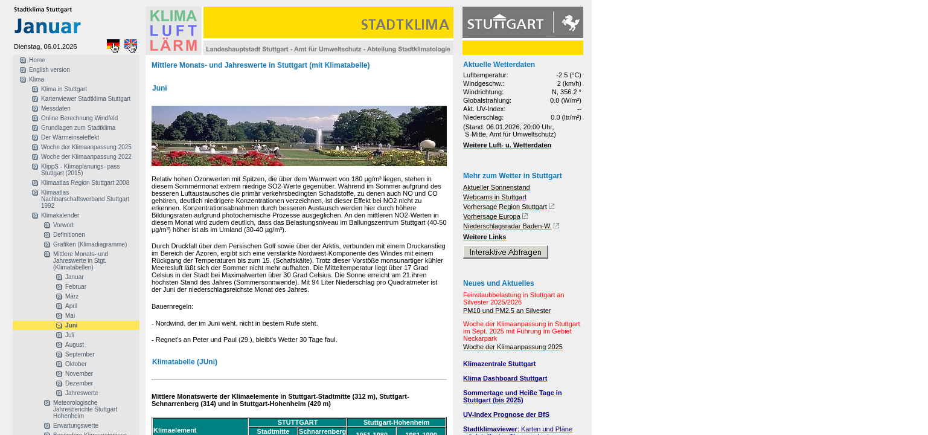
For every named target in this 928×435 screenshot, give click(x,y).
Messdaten (56, 108)
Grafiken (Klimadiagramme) (90, 244)
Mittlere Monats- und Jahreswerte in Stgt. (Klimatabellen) (80, 261)
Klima (36, 79)
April (71, 306)
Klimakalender (60, 215)
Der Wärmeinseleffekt (70, 137)
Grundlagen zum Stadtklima (78, 127)
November (79, 373)
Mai (70, 315)
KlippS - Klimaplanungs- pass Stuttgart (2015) (80, 169)
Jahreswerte (81, 393)
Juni (71, 325)
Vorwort (63, 225)
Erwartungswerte (75, 425)
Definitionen (69, 234)
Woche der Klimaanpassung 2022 (86, 156)
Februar (75, 286)
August (74, 344)
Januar (74, 277)
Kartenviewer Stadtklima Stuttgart (85, 98)
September (80, 354)
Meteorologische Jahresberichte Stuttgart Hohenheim (85, 409)
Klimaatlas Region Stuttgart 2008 (85, 182)
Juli (69, 335)
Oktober (76, 364)
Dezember (79, 383)
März (71, 296)
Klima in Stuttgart (64, 89)
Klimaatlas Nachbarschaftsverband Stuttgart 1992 (85, 199)
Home (37, 60)
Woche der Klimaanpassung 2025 (86, 147)
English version (49, 69)
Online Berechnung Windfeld (79, 118)
